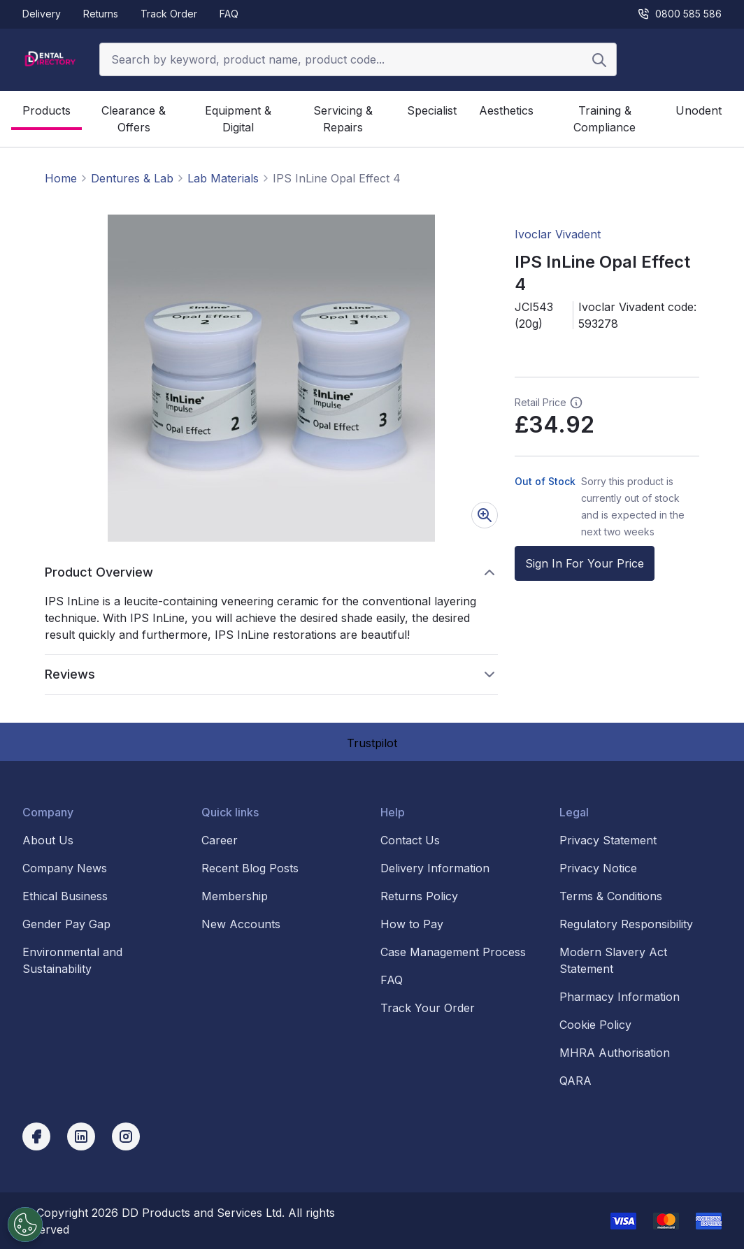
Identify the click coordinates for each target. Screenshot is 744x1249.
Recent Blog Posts (250, 868)
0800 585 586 (679, 14)
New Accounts (240, 924)
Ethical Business (65, 896)
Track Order (169, 14)
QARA (575, 1081)
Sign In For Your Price (584, 563)
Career (219, 840)
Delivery (41, 14)
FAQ (229, 14)
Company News (64, 868)
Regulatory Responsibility (626, 924)
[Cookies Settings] (23, 1224)
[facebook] (36, 1136)
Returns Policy (419, 896)
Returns (100, 14)
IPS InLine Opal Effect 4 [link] (337, 178)
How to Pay (411, 924)
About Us (47, 840)
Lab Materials (223, 178)
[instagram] (126, 1136)
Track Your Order (427, 1008)
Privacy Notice (598, 868)
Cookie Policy (595, 1025)
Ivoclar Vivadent (558, 234)
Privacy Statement (608, 840)
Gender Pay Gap (66, 924)
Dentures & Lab (132, 178)
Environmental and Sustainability (72, 960)
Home (61, 178)
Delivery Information (434, 868)
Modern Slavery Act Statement (613, 960)
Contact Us (410, 840)
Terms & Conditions (610, 896)
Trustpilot (372, 743)
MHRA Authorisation (614, 1053)
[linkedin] (81, 1136)
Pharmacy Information (619, 997)
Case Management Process (453, 952)
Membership (234, 896)
